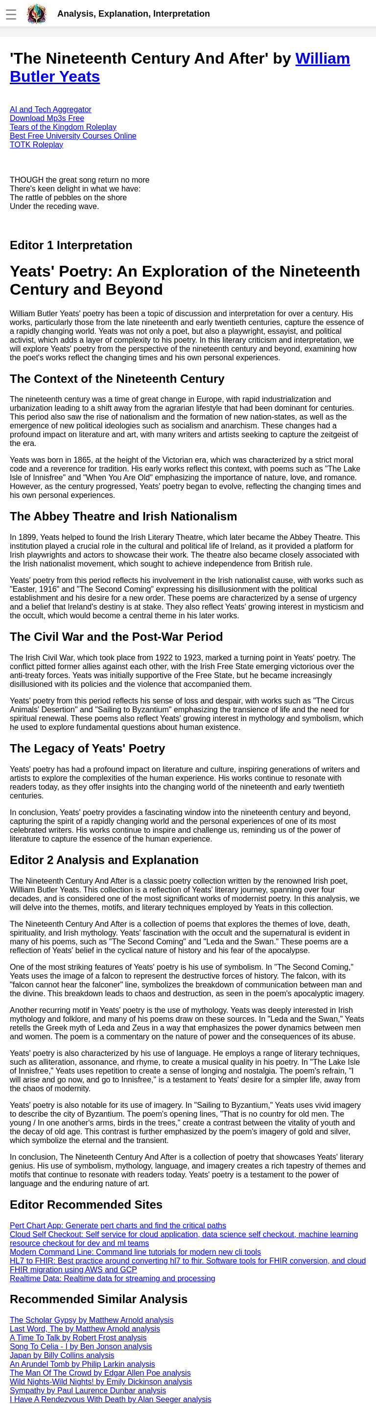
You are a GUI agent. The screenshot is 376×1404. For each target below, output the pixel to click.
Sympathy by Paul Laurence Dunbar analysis (88, 1390)
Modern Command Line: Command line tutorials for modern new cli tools (135, 1252)
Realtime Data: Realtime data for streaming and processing (112, 1278)
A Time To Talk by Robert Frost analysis (78, 1338)
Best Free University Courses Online (73, 136)
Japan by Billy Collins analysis (62, 1355)
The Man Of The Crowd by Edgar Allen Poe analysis (100, 1373)
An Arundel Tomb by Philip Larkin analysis (82, 1364)
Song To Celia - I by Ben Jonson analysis (81, 1346)
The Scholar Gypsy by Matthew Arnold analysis (91, 1320)
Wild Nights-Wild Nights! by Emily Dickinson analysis (101, 1382)
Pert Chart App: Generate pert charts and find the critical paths (118, 1225)
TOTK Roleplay (36, 144)
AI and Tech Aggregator (51, 109)
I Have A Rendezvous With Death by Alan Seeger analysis (111, 1399)
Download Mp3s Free (47, 118)
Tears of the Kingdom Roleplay (63, 127)
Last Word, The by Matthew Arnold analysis (85, 1329)
